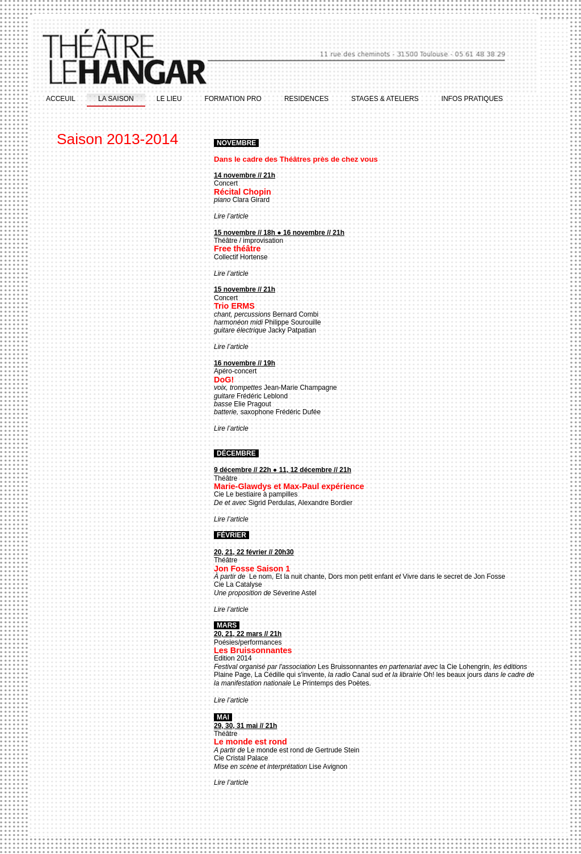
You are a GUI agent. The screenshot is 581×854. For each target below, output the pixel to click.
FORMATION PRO (232, 99)
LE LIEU (169, 99)
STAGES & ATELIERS (385, 99)
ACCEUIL (60, 99)
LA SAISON (116, 99)
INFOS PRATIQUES (472, 99)
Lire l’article (231, 216)
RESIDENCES (306, 99)
